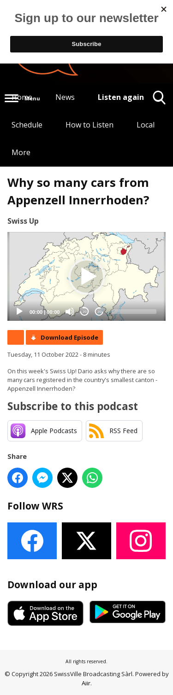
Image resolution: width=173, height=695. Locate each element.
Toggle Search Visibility (159, 101)
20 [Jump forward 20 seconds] (99, 312)
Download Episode (69, 337)
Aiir (86, 683)
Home (22, 97)
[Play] (19, 311)
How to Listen (89, 125)
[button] (86, 276)
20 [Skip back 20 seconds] (85, 312)
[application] (86, 276)
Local (146, 125)
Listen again (121, 97)
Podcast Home (15, 337)
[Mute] (69, 311)
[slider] (133, 311)
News (65, 97)
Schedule (27, 125)
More (21, 152)
